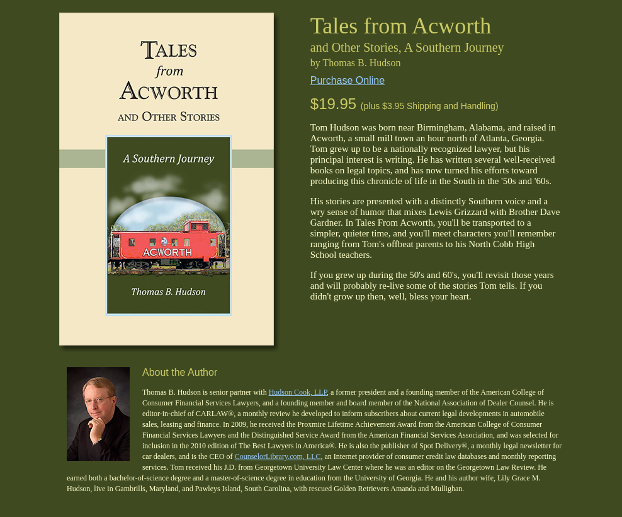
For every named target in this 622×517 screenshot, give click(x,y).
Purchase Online (347, 80)
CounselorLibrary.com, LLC (278, 456)
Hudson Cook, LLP (298, 392)
